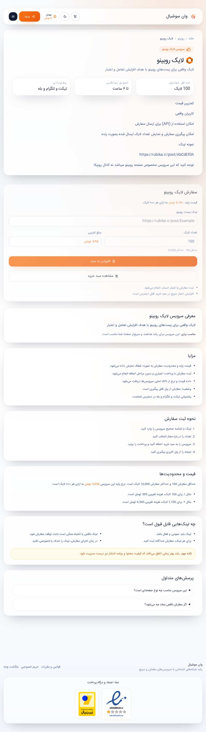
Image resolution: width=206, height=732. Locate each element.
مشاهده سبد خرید (103, 278)
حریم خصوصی (30, 667)
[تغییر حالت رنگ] (65, 16)
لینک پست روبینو (103, 221)
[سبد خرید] (75, 16)
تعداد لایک (151, 243)
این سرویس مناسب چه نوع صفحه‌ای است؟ (160, 590)
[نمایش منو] (13, 16)
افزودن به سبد (103, 264)
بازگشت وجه (10, 667)
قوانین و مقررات (50, 667)
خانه (191, 39)
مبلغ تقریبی (55, 241)
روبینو (181, 39)
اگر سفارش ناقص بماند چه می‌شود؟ (165, 604)
